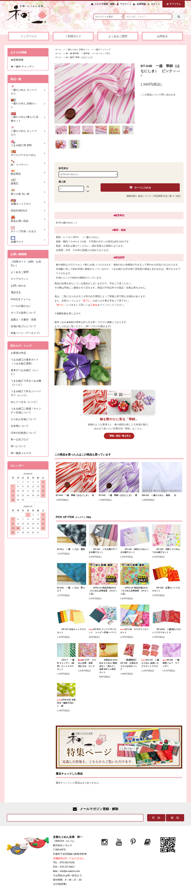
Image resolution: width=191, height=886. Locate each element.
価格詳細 (131, 196)
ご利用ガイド (73, 36)
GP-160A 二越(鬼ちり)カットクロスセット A (166, 631)
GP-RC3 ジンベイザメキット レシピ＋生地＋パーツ (102, 631)
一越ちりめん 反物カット (77, 49)
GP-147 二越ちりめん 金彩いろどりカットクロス (150, 663)
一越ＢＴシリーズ (102, 49)
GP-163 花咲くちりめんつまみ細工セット (166, 550)
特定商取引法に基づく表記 (167, 196)
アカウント (125, 4)
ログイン (155, 4)
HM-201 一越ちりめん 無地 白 (160, 495)
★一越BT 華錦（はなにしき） (79, 57)
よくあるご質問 (117, 36)
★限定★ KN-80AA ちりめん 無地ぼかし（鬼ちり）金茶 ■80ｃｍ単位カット (108, 666)
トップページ (29, 36)
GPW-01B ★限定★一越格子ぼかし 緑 (66, 703)
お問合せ (162, 36)
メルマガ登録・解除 (104, 4)
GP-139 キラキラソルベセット (134, 631)
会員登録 (141, 4)
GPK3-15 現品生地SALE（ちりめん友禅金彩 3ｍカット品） (134, 591)
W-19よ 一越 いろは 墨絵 (71, 549)
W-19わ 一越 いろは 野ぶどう (71, 589)
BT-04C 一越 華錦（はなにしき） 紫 (118, 495)
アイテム (173, 4)
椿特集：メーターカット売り (97, 53)
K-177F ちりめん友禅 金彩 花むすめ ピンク (87, 663)
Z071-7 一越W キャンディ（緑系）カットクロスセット (65, 664)
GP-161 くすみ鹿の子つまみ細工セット (103, 550)
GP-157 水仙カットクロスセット (71, 631)
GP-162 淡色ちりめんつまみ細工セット (134, 550)
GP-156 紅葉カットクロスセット (166, 589)
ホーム (58, 49)
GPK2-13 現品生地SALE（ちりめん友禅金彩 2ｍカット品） (103, 591)
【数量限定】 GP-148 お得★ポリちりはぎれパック (129, 664)
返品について (144, 196)
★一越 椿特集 (72, 53)
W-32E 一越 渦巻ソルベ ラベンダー (171, 663)
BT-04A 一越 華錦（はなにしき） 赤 (75, 495)
